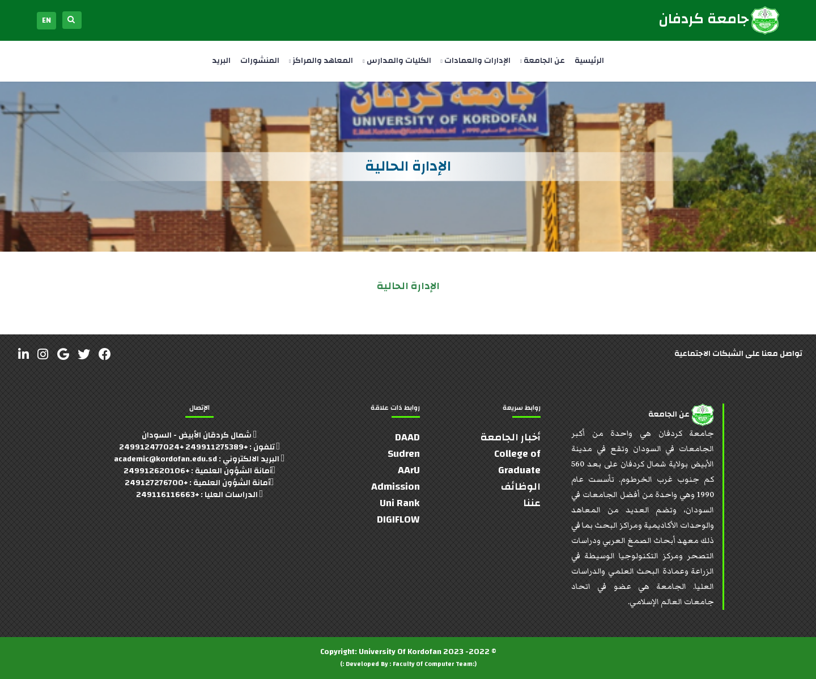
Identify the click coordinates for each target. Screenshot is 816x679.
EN (46, 20)
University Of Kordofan (400, 651)
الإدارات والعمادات (476, 60)
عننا (532, 503)
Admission (395, 486)
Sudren (404, 453)
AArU (409, 470)
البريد (221, 60)
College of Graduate (517, 461)
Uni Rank (400, 503)
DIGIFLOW (398, 519)
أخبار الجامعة (511, 437)
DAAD (407, 437)
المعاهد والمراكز (321, 60)
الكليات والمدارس (397, 60)
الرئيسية (589, 60)
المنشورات (259, 60)
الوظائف (521, 486)
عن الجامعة (542, 60)
